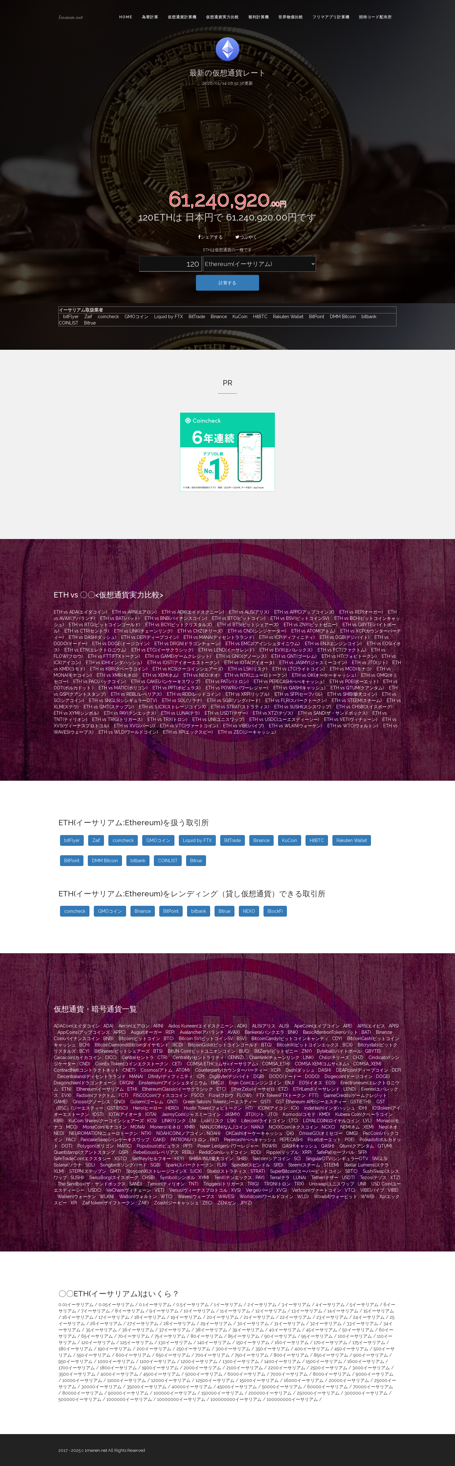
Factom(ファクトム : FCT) (102, 1095)
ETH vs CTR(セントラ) (86, 630)
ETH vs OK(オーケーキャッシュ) (324, 675)
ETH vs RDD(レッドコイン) (194, 694)
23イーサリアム (332, 1317)
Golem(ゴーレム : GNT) (154, 1101)
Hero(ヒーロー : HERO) (156, 1108)
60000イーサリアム (327, 1386)
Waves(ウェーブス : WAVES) (206, 1196)
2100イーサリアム (244, 1367)
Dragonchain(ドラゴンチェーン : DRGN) (94, 1082)
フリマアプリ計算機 (330, 17)
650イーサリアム (173, 1355)
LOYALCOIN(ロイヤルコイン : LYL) (337, 1120)
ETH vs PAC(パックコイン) (99, 681)
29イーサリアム (216, 1323)
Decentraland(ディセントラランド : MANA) (100, 1076)
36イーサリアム (138, 1329)
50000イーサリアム (282, 1386)
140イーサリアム (214, 1342)
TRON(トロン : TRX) (284, 1183)
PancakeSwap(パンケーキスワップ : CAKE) (123, 1139)
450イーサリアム (351, 1348)
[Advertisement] (227, 137)
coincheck (106, 316)
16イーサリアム (78, 1317)
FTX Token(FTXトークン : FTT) (287, 1095)
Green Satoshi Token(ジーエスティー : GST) (226, 1101)
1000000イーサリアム (129, 1399)
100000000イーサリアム (236, 1399)
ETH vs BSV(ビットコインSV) (299, 618)
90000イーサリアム (128, 1393)
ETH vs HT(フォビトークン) (349, 656)
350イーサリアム (272, 1348)
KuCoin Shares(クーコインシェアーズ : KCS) (113, 1120)
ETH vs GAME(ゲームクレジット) (178, 656)
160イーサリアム (292, 1342)
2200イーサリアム (286, 1367)
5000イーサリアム (203, 1374)
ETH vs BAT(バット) (120, 618)
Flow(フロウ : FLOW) (230, 1095)
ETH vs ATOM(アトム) (313, 630)
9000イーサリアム (374, 1374)
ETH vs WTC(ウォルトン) (352, 725)
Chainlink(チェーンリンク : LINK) (281, 1057)
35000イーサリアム (147, 1386)
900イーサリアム (370, 1355)
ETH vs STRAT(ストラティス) (240, 706)
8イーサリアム (129, 1310)
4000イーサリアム (119, 1374)
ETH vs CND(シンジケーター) (257, 630)
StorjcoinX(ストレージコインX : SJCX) (164, 1171)
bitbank (367, 316)
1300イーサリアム (240, 1361)
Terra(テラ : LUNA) (288, 1177)
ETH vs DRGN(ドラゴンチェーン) (188, 643)
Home (125, 17)
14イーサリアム (342, 1310)
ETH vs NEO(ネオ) (202, 675)
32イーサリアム (326, 1323)
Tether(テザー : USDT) (333, 1177)
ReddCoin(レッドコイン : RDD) (230, 1152)
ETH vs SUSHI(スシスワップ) (302, 706)
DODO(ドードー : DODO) (294, 1076)
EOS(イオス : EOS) (317, 1082)
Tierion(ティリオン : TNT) (172, 1183)
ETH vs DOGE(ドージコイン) (120, 643)
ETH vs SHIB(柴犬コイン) (352, 694)
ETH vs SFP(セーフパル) (298, 694)
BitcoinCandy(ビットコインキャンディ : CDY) (297, 1038)
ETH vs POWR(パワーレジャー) (237, 687)
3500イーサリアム (76, 1374)
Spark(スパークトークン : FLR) (196, 1164)
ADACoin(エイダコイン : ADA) (83, 1025)
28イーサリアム (179, 1323)
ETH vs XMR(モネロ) (117, 675)
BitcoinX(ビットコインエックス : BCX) (315, 1044)
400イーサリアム (311, 1348)
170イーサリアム (330, 1342)
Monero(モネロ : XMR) (172, 1127)
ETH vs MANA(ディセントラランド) (219, 637)
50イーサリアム (358, 1329)
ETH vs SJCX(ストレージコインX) (172, 706)
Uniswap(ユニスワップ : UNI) (337, 1183)
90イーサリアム (280, 1336)
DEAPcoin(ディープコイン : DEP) (368, 1070)
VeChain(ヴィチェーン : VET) (135, 1190)
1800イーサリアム (118, 1367)
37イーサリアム (174, 1329)
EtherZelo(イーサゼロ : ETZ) (259, 1089)
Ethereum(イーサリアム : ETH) (106, 1089)
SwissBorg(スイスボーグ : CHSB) (122, 1177)
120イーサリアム (98, 1342)
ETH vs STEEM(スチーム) (357, 700)
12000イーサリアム (171, 1380)
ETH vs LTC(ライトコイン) (298, 668)
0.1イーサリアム (155, 1304)
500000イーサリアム (79, 1399)
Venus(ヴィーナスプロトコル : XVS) (205, 1190)
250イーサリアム (193, 1348)
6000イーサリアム (246, 1374)
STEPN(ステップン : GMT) (95, 1171)
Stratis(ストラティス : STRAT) (236, 1171)
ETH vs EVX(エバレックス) (285, 649)
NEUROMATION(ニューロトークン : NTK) (110, 1133)
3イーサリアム (296, 1304)
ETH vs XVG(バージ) (134, 725)
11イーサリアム (235, 1310)
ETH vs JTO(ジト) (369, 662)
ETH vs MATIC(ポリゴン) (123, 687)
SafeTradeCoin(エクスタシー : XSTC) (90, 1158)
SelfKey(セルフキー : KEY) (158, 1158)
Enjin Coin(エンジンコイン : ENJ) (261, 1082)
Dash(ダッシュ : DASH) (308, 1070)
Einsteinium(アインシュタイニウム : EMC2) (181, 1082)
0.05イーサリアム (116, 1304)
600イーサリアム (133, 1355)
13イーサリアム (306, 1310)
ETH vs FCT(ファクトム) (342, 649)
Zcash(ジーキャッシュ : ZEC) (183, 1202)
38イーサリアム (211, 1329)
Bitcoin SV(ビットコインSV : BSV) (212, 1038)
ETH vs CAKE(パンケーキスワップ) (165, 681)
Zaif (86, 316)
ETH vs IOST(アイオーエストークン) (183, 662)
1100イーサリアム (158, 1361)
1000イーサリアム (116, 1361)
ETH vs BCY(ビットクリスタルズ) (178, 624)
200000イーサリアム (270, 1393)
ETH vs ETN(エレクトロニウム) (95, 649)
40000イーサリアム (192, 1386)
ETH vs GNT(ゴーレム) (294, 656)
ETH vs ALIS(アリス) (249, 612)
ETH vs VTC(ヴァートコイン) (189, 725)
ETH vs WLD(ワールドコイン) (128, 732)
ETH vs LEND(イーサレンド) (226, 649)
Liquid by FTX (167, 316)
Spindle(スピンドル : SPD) (257, 1164)
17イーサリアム (114, 1317)
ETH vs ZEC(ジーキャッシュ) (247, 732)
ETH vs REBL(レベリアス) (136, 694)
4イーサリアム (330, 1304)
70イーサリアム (133, 1336)
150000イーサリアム (222, 1393)
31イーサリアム (289, 1323)
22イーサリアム (295, 1317)
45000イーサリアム (237, 1386)
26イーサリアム (106, 1323)
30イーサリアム (253, 1323)
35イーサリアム (101, 1329)
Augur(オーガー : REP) (153, 1032)
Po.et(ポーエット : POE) (331, 1139)
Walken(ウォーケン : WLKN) (86, 1196)
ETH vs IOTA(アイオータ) (249, 662)
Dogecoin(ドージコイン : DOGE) (357, 1076)
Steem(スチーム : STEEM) (313, 1164)
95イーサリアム (317, 1336)
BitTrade (195, 316)
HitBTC (259, 316)
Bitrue (88, 322)
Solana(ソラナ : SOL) (74, 1164)
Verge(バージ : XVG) (266, 1190)
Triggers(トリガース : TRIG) (231, 1183)
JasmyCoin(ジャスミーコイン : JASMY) (200, 1114)
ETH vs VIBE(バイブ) (243, 725)
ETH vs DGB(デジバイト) (344, 637)
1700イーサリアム (76, 1367)
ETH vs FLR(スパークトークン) (296, 700)
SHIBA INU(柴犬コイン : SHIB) (218, 1158)
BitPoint (315, 316)
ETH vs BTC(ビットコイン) (238, 618)
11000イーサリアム (126, 1380)
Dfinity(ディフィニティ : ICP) (176, 1076)
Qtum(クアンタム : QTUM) (365, 1145)
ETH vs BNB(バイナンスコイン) (176, 618)
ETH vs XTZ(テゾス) (273, 713)
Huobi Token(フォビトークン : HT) (218, 1108)
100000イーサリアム (175, 1393)
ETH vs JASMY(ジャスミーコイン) (313, 662)
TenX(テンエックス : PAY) (239, 1177)
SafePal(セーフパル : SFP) (342, 1152)
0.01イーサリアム (76, 1304)
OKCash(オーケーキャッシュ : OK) (260, 1133)
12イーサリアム (270, 1310)
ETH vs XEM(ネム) (161, 675)
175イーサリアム (368, 1342)
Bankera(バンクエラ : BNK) (271, 1032)
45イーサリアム (321, 1329)
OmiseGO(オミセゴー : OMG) (328, 1133)
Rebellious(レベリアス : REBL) (163, 1152)
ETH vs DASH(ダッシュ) (92, 637)
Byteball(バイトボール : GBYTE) (349, 1051)
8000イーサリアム (332, 1374)
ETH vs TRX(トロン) (167, 719)
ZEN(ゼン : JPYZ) (234, 1202)
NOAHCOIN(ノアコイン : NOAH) (188, 1133)
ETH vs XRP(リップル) (248, 694)
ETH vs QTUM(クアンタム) (357, 687)
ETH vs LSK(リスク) (247, 668)
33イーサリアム (362, 1323)
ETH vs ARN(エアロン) (134, 612)
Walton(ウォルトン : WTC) (146, 1196)
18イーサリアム (150, 1317)
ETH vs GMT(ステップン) (109, 706)
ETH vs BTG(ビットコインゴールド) (104, 624)
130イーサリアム (175, 1342)
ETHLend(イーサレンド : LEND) (324, 1089)
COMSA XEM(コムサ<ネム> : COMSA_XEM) (338, 1063)
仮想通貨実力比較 (222, 17)
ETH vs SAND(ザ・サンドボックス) (332, 713)
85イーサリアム (243, 1336)
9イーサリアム (164, 1310)
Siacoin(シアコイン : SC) (276, 1158)
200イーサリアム (153, 1348)
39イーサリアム (248, 1329)
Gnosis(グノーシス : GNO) (99, 1101)
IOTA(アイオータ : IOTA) (132, 1114)
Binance (217, 316)
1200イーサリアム (199, 1361)
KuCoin (238, 316)
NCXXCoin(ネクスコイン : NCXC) (302, 1127)
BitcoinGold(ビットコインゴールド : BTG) (230, 1044)
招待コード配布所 (375, 17)
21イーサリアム (259, 1317)
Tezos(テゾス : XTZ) (380, 1177)
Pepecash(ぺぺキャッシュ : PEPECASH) (263, 1139)
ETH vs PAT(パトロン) (227, 681)
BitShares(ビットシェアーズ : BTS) (128, 1051)
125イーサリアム (136, 1342)
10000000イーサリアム (181, 1399)
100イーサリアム (355, 1336)
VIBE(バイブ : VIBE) (379, 1190)
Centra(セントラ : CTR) (144, 1057)
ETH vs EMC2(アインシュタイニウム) (263, 643)
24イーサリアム (369, 1317)
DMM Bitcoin (341, 316)
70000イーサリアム (373, 1386)
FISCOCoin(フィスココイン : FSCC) (168, 1095)
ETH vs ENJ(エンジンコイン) (333, 643)
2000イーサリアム (202, 1367)
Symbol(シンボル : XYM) (184, 1177)
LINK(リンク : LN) (179, 1120)
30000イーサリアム (101, 1386)
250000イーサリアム (318, 1393)
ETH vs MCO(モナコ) (351, 668)
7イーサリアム (95, 1310)
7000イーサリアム (289, 1374)
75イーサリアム (170, 1336)
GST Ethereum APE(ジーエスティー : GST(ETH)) (323, 1101)
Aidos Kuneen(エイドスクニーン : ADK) (207, 1025)
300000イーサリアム (366, 1393)
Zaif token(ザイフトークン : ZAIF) (115, 1202)
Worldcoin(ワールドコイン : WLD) (274, 1196)
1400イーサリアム (282, 1361)
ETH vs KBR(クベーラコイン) (119, 668)
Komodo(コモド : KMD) (306, 1114)
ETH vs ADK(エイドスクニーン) (193, 612)
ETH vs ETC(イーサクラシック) (162, 649)
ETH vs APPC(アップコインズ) (304, 612)
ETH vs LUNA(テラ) (180, 713)
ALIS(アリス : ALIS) (270, 1025)
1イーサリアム (228, 1304)
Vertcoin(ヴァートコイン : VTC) (323, 1190)
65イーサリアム (97, 1336)
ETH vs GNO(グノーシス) (241, 656)
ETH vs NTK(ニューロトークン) (256, 675)
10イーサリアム (199, 1310)
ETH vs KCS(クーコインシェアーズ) (188, 668)
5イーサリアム (364, 1304)
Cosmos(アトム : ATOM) (165, 1070)
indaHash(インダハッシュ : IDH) (335, 1108)
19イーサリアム (186, 1317)
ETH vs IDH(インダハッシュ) (114, 662)
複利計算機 (258, 17)
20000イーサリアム (349, 1380)
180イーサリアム (75, 1348)
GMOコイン (135, 316)
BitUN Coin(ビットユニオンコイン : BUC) (208, 1051)
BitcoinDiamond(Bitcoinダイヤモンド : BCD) (139, 1044)
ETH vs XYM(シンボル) (76, 713)
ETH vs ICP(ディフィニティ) (287, 637)
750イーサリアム (252, 1355)
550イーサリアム (94, 1355)
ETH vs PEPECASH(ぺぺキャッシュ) (289, 681)
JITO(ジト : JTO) (261, 1114)
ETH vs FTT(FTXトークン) (114, 656)
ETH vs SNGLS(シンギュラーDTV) (123, 700)
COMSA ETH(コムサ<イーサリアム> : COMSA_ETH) (238, 1063)
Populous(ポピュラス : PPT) (164, 1145)
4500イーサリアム (161, 1374)
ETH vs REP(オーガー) (361, 612)
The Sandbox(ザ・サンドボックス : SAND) (100, 1183)
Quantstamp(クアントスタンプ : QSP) (91, 1152)
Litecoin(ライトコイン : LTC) (269, 1120)
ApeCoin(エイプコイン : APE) (323, 1025)
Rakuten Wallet (287, 316)
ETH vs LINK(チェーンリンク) (143, 630)
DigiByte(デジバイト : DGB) (236, 1076)
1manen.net (70, 17)
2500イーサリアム (328, 1367)
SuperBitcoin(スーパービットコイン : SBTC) (314, 1171)
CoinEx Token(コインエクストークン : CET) (138, 1063)
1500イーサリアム (324, 1361)
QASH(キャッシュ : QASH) (308, 1145)
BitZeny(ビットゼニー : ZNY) (283, 1051)
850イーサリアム (331, 1355)
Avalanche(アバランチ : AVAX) (210, 1032)
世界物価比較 (290, 17)
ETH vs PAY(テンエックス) (130, 713)
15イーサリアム (378, 1310)
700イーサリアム (212, 1355)
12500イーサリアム (215, 1380)
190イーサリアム (114, 1348)
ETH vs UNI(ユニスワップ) (218, 719)
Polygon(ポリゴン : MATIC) (104, 1145)
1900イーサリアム (160, 1367)
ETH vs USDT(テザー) (226, 713)
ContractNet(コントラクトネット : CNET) (95, 1070)
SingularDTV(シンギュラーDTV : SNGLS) (346, 1158)
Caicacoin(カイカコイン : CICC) (85, 1057)
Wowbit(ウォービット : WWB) (344, 1196)
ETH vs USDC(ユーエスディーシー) (284, 719)
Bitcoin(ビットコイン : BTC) (146, 1038)
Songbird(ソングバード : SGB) (130, 1164)
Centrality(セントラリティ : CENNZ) (208, 1057)
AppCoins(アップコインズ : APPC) (92, 1032)
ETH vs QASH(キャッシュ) (299, 687)
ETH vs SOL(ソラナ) (182, 700)
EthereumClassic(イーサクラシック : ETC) (184, 1089)
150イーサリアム (253, 1342)
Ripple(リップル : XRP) (289, 1152)
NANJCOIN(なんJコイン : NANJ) (232, 1127)
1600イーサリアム (365, 1361)
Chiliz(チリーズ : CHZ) (341, 1057)
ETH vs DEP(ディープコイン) (150, 637)
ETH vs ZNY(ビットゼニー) (310, 624)
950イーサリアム (75, 1361)
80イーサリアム (207, 1336)
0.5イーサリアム (192, 1304)
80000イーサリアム (82, 1393)
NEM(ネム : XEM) (357, 1127)
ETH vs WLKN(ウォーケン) (295, 725)
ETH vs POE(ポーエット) (354, 681)
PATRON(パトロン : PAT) (195, 1139)
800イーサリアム (291, 1355)
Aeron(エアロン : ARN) (140, 1025)
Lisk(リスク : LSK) (218, 1120)
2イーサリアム (261, 1304)
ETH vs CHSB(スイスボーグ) (364, 706)
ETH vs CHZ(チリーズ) (200, 630)
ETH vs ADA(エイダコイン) (80, 612)
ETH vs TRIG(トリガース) (117, 719)
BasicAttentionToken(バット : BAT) (337, 1032)
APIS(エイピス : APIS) (378, 1025)
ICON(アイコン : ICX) (278, 1108)
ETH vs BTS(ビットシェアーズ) (248, 624)
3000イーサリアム (371, 1367)
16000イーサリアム (304, 1380)
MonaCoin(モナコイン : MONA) (114, 1127)
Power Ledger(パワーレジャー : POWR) (237, 1145)
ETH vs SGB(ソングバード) (233, 700)
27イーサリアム (142, 1323)
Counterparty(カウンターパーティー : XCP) (238, 1070)
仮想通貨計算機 (182, 17)
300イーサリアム (232, 1348)
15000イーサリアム (259, 1380)
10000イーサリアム (82, 1380)
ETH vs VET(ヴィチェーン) (350, 719)
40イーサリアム (285, 1329)
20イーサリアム (223, 1317)
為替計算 (150, 17)
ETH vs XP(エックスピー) (188, 732)
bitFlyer (69, 316)
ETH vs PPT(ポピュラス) (177, 687)
